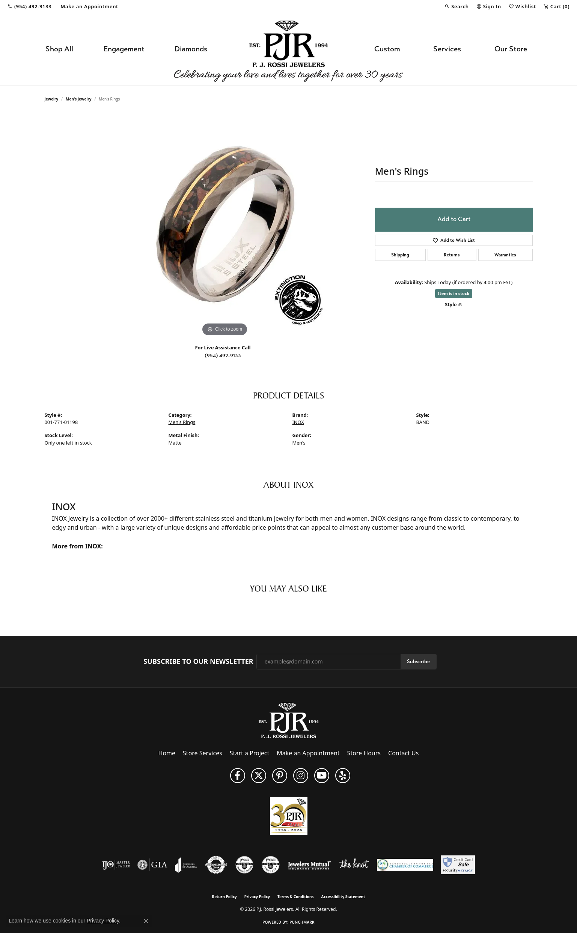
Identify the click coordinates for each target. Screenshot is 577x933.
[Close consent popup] (146, 921)
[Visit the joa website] (186, 864)
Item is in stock (454, 293)
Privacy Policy (257, 897)
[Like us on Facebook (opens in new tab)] (237, 775)
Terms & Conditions (295, 897)
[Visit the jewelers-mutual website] (309, 864)
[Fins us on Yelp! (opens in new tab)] (342, 775)
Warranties (505, 255)
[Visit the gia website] (152, 864)
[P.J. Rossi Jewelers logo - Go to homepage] (288, 49)
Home (167, 753)
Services (447, 49)
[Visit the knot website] (354, 864)
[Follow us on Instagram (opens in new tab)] (300, 775)
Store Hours (364, 753)
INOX (298, 422)
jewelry (52, 99)
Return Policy (224, 897)
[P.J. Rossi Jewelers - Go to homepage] (289, 720)
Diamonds (191, 49)
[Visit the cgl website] (270, 864)
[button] (456, 6)
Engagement (124, 49)
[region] (224, 225)
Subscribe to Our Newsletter (198, 661)
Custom (387, 49)
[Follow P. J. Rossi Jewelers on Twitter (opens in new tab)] (258, 775)
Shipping (400, 255)
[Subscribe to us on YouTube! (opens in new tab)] (321, 775)
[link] (29, 6)
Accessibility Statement (343, 897)
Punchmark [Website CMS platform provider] (302, 922)
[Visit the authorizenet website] (216, 864)
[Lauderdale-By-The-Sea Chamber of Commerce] (405, 865)
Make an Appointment (308, 753)
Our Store (510, 49)
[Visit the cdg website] (244, 864)
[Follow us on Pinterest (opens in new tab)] (279, 775)
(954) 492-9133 (223, 355)
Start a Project (249, 753)
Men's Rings (182, 422)
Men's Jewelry (79, 99)
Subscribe (418, 661)
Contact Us (403, 753)
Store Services (202, 753)
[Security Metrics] (458, 864)
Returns (452, 255)
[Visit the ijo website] (116, 864)
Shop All (59, 49)
